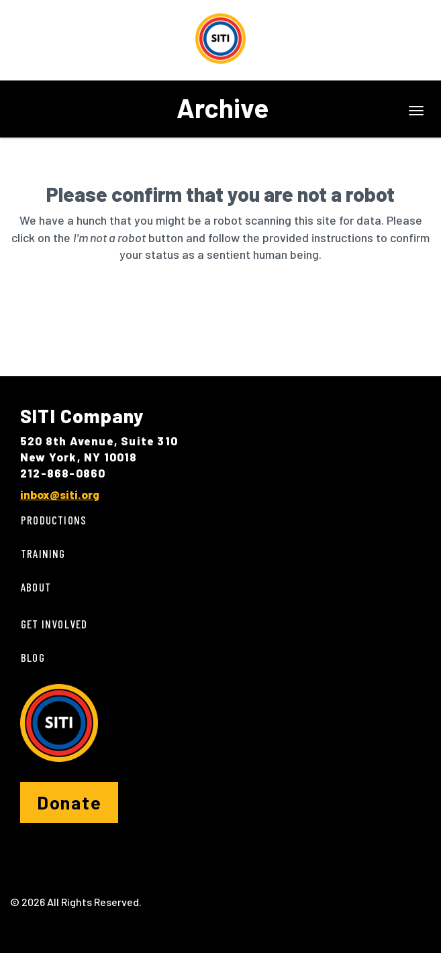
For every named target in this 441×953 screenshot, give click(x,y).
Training (43, 553)
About (36, 587)
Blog (33, 657)
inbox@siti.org (59, 494)
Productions (54, 519)
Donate (69, 802)
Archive (222, 107)
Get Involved (54, 623)
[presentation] (122, 306)
